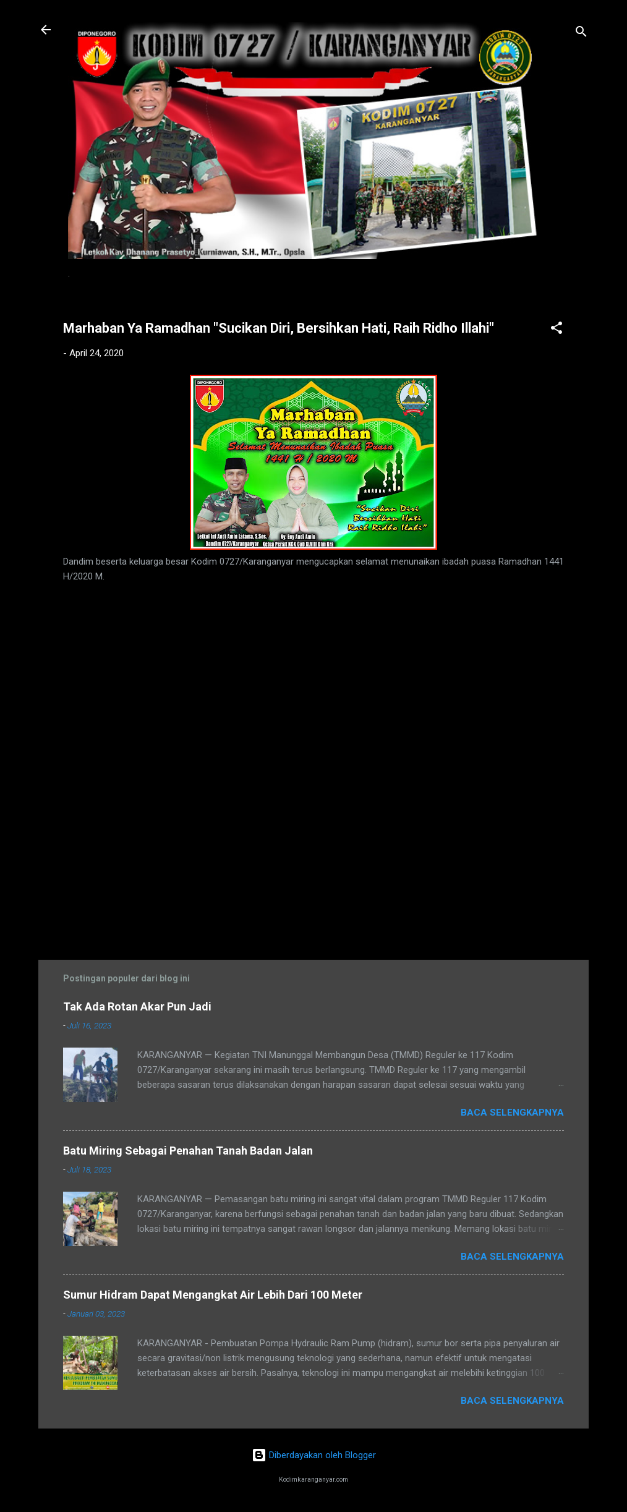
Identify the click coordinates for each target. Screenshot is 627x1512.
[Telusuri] (581, 34)
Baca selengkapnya (512, 1112)
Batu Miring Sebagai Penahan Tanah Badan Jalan (188, 1150)
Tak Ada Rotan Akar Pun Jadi (137, 1006)
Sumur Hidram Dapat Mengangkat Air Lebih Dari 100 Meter (212, 1294)
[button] (556, 330)
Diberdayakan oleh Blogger (314, 1455)
